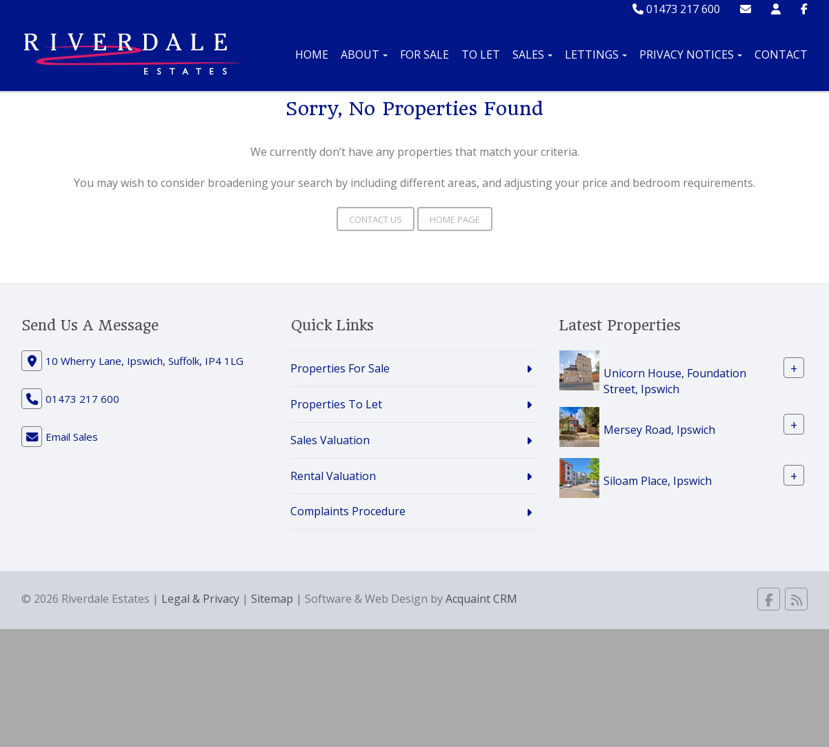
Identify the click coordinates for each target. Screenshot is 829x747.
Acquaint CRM (481, 598)
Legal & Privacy (200, 598)
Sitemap (272, 598)
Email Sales (72, 437)
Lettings (596, 54)
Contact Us (375, 219)
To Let (480, 54)
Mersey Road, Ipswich (659, 429)
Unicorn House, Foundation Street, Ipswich (674, 381)
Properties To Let (336, 404)
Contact (781, 54)
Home (311, 54)
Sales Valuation (330, 440)
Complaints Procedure (348, 511)
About (364, 54)
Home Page (455, 219)
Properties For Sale (340, 368)
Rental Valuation (333, 476)
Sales (532, 54)
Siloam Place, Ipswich (657, 480)
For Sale (424, 54)
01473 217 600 (676, 9)
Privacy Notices (690, 54)
